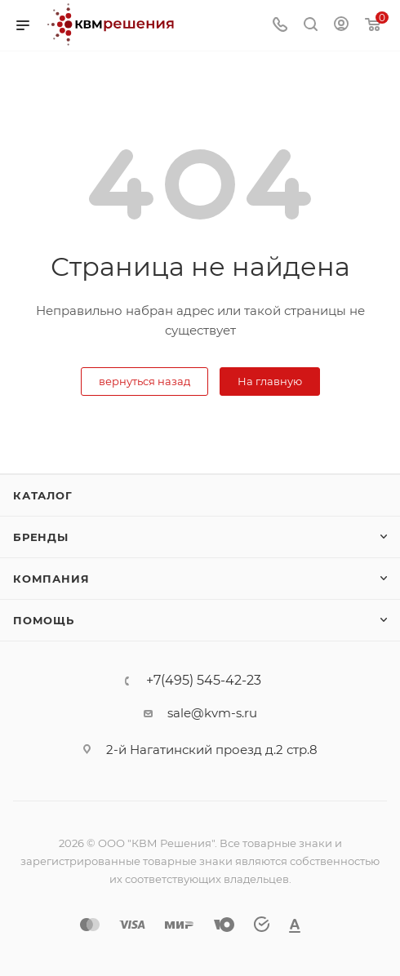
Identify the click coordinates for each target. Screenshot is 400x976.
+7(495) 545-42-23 (203, 680)
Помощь (43, 620)
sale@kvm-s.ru (212, 713)
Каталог (43, 495)
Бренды (41, 536)
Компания (51, 578)
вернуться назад (144, 381)
